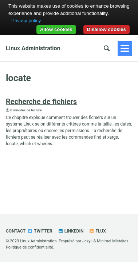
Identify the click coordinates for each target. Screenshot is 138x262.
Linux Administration (33, 48)
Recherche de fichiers (41, 101)
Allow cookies (56, 29)
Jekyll (87, 241)
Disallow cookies (106, 29)
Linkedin (71, 231)
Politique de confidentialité (29, 247)
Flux (97, 231)
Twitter (39, 231)
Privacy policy (26, 20)
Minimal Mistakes (113, 241)
